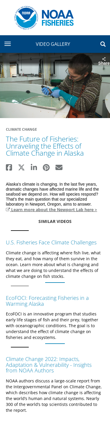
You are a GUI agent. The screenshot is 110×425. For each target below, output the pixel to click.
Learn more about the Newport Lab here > (51, 209)
